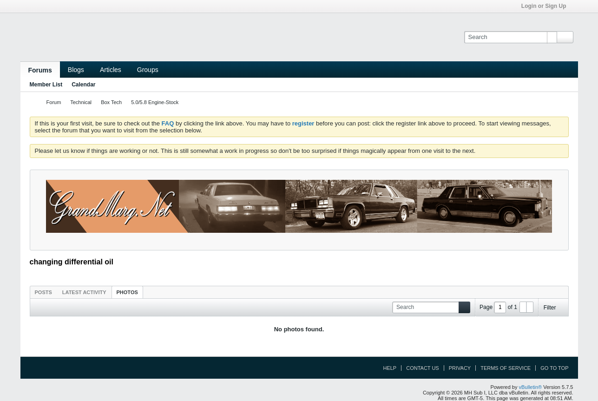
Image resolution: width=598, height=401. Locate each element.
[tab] (43, 292)
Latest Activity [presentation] (84, 292)
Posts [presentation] (43, 292)
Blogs (76, 69)
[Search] (510, 37)
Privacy (460, 368)
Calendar (83, 84)
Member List (46, 84)
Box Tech (111, 102)
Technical (81, 102)
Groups (147, 69)
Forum (53, 102)
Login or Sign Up (546, 6)
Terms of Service (505, 368)
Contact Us (422, 368)
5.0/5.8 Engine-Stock (154, 102)
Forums (40, 70)
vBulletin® (530, 387)
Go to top (554, 368)
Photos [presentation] (127, 292)
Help (389, 368)
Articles (110, 69)
